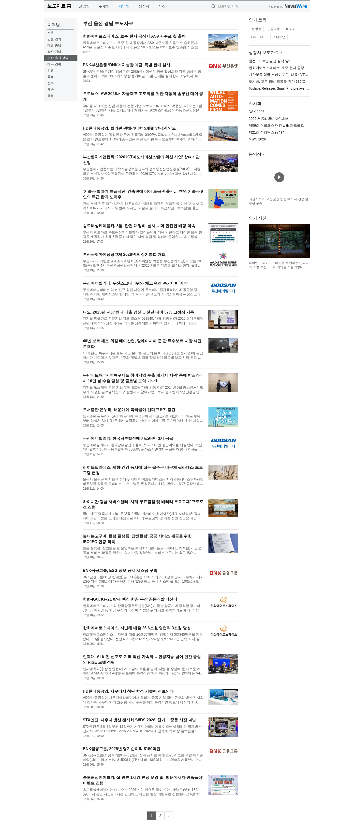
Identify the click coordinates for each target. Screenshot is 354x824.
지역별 (124, 6)
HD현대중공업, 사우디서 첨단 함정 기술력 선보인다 (128, 691)
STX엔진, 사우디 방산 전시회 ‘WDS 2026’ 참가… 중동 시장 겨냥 (139, 720)
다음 (306, 241)
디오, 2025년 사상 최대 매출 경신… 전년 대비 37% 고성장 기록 (138, 312)
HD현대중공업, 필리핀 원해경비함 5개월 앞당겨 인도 (129, 128)
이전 (253, 241)
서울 (50, 33)
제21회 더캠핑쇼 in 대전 (267, 132)
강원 (50, 70)
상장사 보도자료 (264, 52)
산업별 (84, 6)
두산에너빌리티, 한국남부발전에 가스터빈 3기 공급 (128, 438)
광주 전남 (54, 52)
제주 (50, 89)
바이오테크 (259, 37)
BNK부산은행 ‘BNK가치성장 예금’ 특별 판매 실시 (126, 65)
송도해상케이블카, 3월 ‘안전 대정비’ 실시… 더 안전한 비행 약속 (139, 226)
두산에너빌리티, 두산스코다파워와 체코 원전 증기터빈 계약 (135, 283)
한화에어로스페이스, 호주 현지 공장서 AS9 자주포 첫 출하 (134, 36)
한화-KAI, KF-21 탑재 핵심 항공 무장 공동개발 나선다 (130, 599)
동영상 (255, 154)
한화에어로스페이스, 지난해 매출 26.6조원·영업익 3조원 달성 (137, 628)
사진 (162, 6)
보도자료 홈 (59, 6)
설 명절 (256, 29)
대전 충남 (54, 45)
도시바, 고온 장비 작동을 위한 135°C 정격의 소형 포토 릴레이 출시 (300, 81)
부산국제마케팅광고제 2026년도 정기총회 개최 (124, 254)
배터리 (290, 29)
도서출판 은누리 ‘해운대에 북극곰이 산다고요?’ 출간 (129, 410)
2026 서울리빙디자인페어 (268, 119)
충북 (50, 77)
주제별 (104, 6)
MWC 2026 (257, 139)
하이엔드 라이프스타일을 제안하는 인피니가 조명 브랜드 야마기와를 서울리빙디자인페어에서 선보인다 (279, 267)
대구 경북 (54, 64)
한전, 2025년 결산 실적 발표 (270, 61)
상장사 (143, 6)
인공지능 (273, 29)
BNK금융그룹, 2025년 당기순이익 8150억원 (122, 749)
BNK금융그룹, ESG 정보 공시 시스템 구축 (120, 570)
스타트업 (279, 37)
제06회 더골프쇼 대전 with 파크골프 (276, 125)
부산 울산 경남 (57, 58)
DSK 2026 (257, 112)
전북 (50, 83)
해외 (50, 95)
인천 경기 (54, 39)
